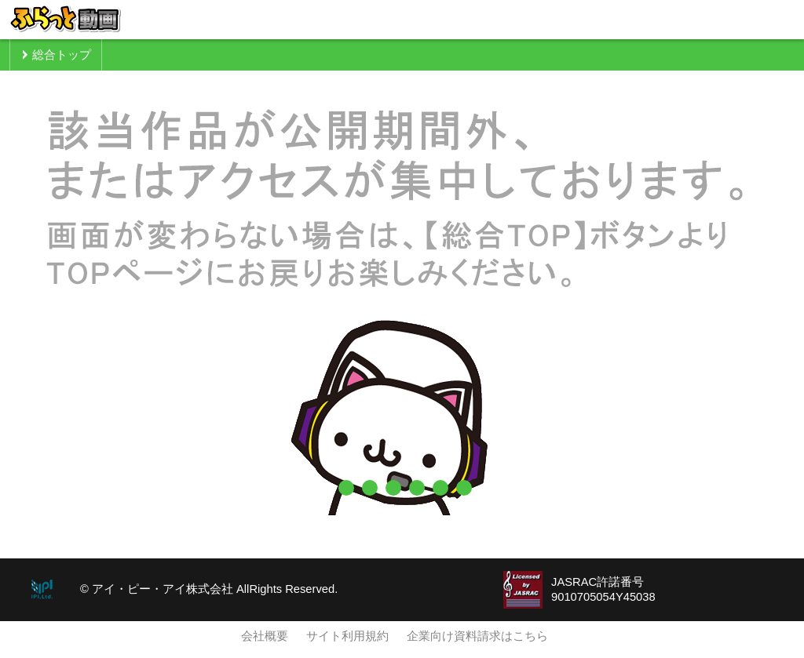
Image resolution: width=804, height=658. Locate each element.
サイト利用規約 (347, 636)
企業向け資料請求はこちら (477, 636)
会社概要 (264, 636)
